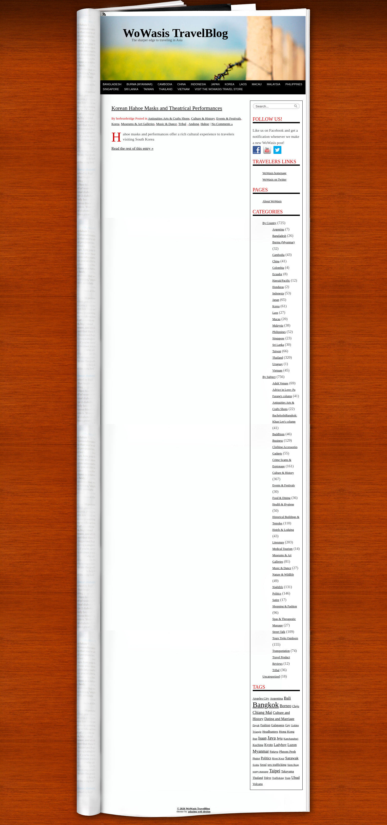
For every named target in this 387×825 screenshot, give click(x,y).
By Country (269, 223)
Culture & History (203, 118)
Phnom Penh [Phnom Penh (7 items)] (287, 751)
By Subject (269, 377)
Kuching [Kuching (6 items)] (258, 745)
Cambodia (165, 84)
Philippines (294, 84)
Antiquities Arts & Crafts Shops (169, 118)
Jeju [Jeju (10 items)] (280, 738)
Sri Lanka (131, 89)
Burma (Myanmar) (140, 84)
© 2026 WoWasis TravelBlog (193, 808)
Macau (257, 84)
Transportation (281, 651)
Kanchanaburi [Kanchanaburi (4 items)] (291, 738)
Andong (194, 124)
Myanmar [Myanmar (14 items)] (261, 751)
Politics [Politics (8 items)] (266, 758)
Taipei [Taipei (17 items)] (274, 770)
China (181, 84)
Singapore (111, 89)
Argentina (278, 229)
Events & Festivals (228, 118)
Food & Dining (281, 498)
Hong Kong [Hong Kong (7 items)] (286, 731)
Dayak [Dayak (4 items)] (256, 725)
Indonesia (198, 84)
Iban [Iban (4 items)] (255, 738)
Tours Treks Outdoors (285, 638)
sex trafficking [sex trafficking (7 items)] (277, 764)
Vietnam (183, 89)
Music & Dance (166, 124)
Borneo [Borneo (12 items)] (285, 706)
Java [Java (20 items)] (272, 738)
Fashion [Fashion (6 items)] (265, 725)
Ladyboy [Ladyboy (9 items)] (280, 745)
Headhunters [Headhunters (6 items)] (270, 731)
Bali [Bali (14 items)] (287, 698)
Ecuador (277, 274)
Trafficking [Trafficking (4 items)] (278, 778)
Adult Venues (280, 383)
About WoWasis (272, 201)
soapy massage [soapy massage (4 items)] (261, 771)
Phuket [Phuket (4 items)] (256, 758)
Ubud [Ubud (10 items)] (295, 778)
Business (277, 440)
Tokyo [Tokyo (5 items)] (267, 778)
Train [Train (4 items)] (287, 778)
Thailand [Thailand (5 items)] (258, 778)
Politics (276, 593)
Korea (229, 84)
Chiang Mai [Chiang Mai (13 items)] (262, 712)
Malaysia (273, 84)
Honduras (278, 287)
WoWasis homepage (275, 173)
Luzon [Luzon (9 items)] (292, 745)
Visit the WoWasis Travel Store (219, 89)
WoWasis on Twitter (275, 179)
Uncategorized (271, 676)
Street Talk (278, 632)
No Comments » (222, 124)
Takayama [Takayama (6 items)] (287, 771)
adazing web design (199, 811)
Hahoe (205, 124)
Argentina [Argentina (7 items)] (276, 698)
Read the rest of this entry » (133, 148)
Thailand (165, 89)
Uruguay (277, 364)
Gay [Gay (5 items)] (287, 725)
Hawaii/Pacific (281, 280)
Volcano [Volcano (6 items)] (258, 784)
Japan (215, 84)
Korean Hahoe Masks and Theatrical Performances (167, 108)
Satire (275, 600)
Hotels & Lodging (283, 530)
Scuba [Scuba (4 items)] (256, 764)
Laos (243, 84)
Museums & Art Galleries (138, 124)
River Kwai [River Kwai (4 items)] (278, 758)
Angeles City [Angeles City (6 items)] (261, 698)
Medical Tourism (282, 549)
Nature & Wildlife (283, 574)
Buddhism (278, 434)
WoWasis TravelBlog (175, 33)
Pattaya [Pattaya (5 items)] (274, 751)
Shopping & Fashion (284, 606)
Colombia (278, 267)
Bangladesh (112, 84)
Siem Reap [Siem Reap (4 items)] (293, 764)
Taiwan (148, 89)
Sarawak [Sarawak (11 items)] (292, 758)
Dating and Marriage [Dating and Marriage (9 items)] (279, 719)
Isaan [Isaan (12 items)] (262, 738)
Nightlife (277, 587)
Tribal (182, 124)
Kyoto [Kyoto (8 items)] (268, 745)
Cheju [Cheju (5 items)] (295, 706)
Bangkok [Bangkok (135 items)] (266, 705)
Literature (278, 542)
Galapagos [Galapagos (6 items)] (277, 725)
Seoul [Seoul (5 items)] (263, 764)
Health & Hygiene (283, 504)
